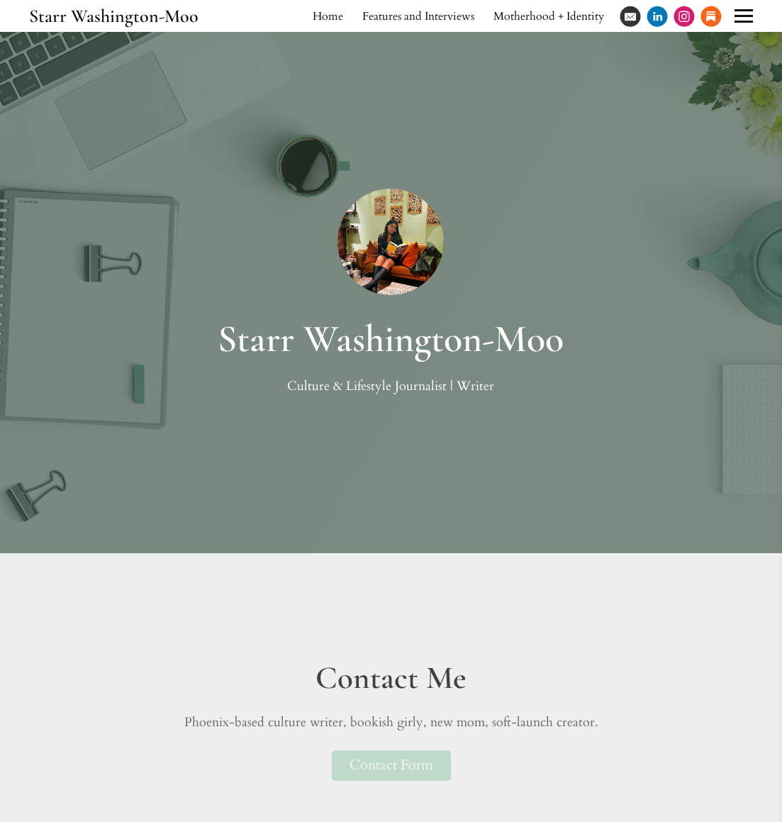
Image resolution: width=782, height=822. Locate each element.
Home (328, 16)
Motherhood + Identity (548, 16)
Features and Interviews (418, 16)
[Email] (630, 16)
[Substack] (711, 16)
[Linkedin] (657, 16)
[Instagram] (684, 16)
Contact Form (391, 764)
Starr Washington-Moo (114, 16)
